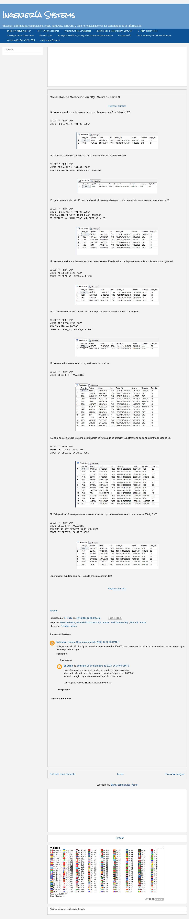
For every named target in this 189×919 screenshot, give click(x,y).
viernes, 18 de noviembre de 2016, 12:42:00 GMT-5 (93, 642)
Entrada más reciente (62, 774)
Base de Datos (45, 36)
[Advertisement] (117, 810)
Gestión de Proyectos (147, 31)
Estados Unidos (69, 626)
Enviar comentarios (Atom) (124, 785)
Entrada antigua (174, 774)
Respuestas (66, 660)
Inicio (120, 774)
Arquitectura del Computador (78, 31)
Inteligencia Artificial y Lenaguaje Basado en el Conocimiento (85, 36)
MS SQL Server (138, 622)
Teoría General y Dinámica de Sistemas (154, 36)
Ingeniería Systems (38, 15)
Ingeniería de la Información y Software (114, 31)
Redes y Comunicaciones (48, 31)
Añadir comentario (61, 698)
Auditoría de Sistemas (50, 40)
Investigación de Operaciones (20, 36)
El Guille (68, 666)
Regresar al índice (117, 106)
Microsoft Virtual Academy (19, 31)
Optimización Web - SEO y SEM (21, 40)
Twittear (54, 610)
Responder (61, 654)
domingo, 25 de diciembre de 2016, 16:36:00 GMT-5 (103, 666)
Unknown (61, 642)
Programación (124, 36)
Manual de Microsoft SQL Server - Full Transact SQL (102, 622)
